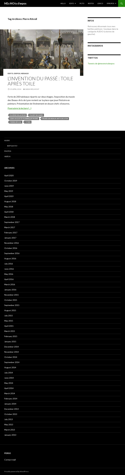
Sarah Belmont (32, 89)
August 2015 (10, 310)
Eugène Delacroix (18, 115)
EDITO (71, 3)
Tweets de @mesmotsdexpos (101, 63)
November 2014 (11, 352)
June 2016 (9, 269)
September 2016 (11, 253)
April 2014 (9, 388)
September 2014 (11, 362)
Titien (27, 122)
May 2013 (8, 424)
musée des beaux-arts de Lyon (55, 118)
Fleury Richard (36, 115)
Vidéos (7, 156)
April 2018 (9, 212)
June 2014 (9, 378)
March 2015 (9, 331)
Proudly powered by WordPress (16, 471)
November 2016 (11, 243)
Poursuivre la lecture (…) (19, 108)
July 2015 (8, 315)
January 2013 (10, 435)
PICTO (82, 3)
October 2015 (10, 300)
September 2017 (11, 222)
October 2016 (10, 248)
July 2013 (8, 419)
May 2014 (8, 383)
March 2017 (9, 227)
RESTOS (91, 3)
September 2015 (11, 305)
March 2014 (9, 393)
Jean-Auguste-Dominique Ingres (24, 118)
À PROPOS (110, 3)
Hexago (25, 73)
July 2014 (8, 372)
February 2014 (10, 398)
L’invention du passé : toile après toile (40, 81)
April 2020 (9, 175)
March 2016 (9, 284)
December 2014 (11, 346)
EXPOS (17, 73)
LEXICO (100, 3)
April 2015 (9, 326)
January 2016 (10, 289)
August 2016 (10, 258)
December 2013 (11, 409)
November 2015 (11, 295)
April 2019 (9, 196)
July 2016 (8, 263)
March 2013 (9, 429)
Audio (7, 140)
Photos (7, 151)
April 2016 (9, 279)
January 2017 (10, 237)
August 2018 (10, 201)
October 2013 (10, 414)
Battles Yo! (12, 146)
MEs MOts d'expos (15, 3)
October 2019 (10, 180)
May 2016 (8, 274)
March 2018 (9, 217)
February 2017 (10, 232)
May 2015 (8, 321)
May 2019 (8, 191)
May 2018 (8, 206)
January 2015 (10, 341)
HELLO (63, 3)
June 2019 (9, 186)
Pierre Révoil (15, 122)
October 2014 (10, 357)
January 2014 (10, 404)
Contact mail (10, 459)
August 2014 (10, 367)
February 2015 (10, 336)
